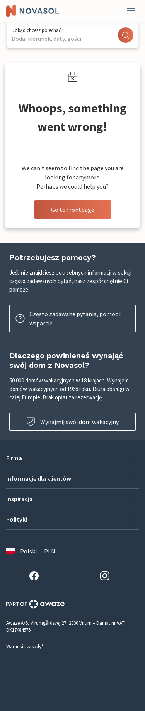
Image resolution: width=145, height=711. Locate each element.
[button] (72, 458)
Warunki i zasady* (24, 646)
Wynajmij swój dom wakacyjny (72, 421)
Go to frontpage (72, 209)
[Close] (131, 10)
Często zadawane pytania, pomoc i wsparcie (68, 318)
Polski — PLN (30, 551)
